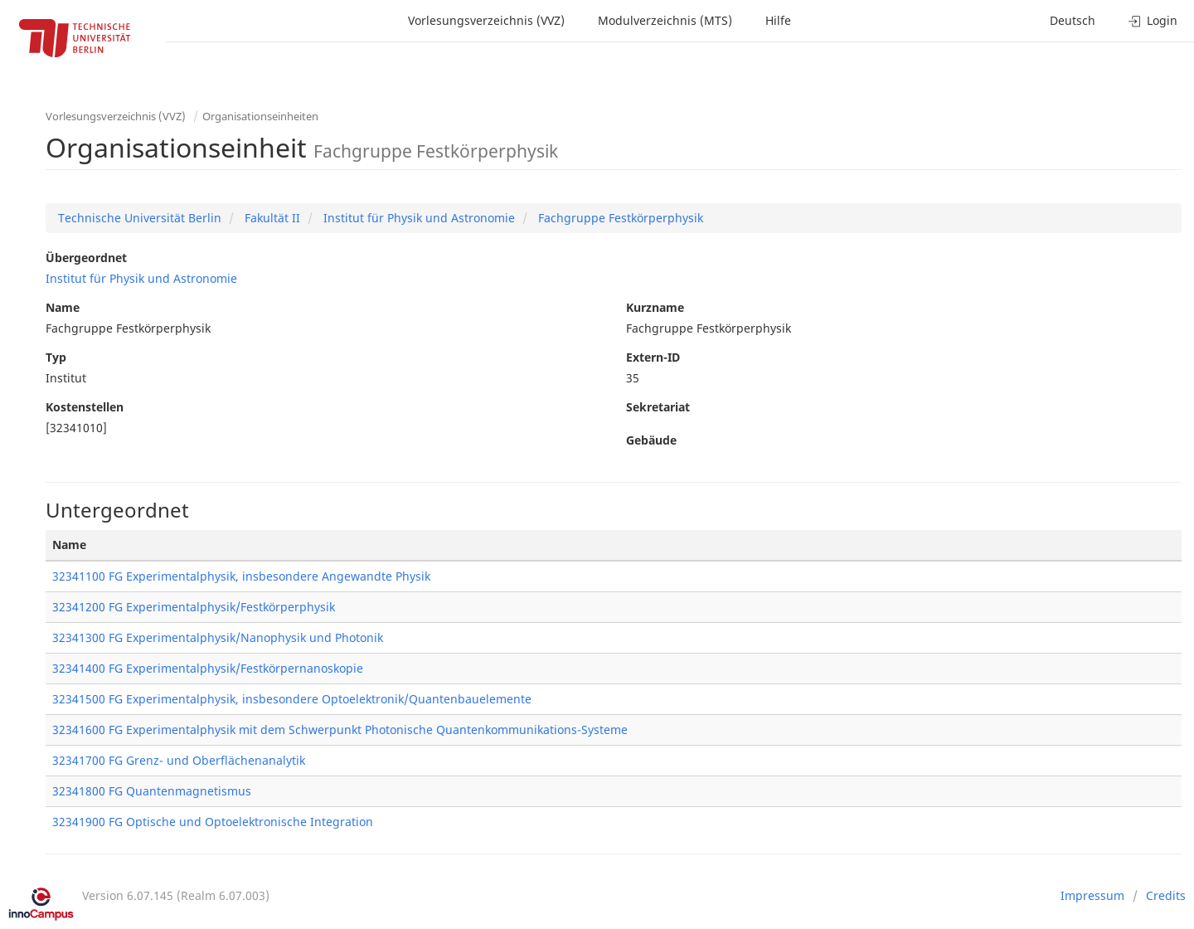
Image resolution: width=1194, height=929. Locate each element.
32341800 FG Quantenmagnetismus (151, 791)
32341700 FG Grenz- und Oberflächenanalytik (178, 760)
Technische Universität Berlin (139, 218)
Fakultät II (270, 218)
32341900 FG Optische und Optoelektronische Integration (212, 821)
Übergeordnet (86, 257)
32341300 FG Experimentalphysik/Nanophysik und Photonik (217, 637)
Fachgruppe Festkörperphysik (619, 218)
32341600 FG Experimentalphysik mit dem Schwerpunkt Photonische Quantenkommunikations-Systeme (340, 729)
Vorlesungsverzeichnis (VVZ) (486, 20)
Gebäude (651, 440)
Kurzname (655, 307)
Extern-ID (653, 357)
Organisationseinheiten (260, 116)
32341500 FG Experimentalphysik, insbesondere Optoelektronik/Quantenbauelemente (291, 699)
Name (63, 307)
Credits (1166, 895)
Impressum (1092, 895)
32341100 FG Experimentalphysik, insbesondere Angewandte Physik (241, 576)
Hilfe (778, 20)
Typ (56, 357)
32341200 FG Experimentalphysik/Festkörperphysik (193, 607)
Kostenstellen (85, 407)
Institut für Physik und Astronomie (417, 218)
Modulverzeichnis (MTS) (665, 20)
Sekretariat (658, 407)
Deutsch (1072, 20)
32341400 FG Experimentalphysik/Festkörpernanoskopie (207, 668)
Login (1152, 20)
